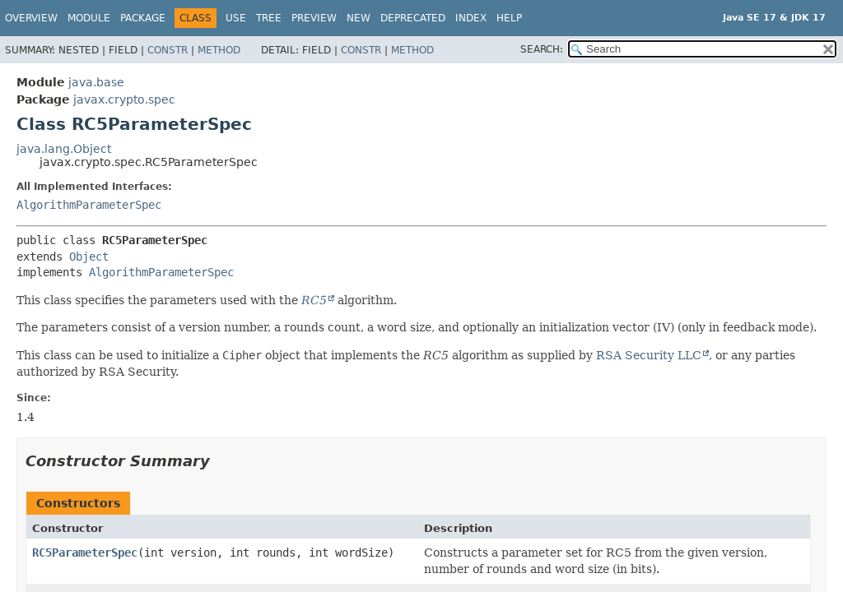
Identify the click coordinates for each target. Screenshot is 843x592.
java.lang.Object (63, 148)
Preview (314, 18)
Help (509, 18)
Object (89, 256)
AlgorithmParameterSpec (88, 204)
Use (236, 18)
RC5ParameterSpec (84, 552)
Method (219, 50)
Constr (167, 50)
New (358, 18)
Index (471, 18)
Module (89, 18)
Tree (269, 18)
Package (142, 18)
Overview (31, 18)
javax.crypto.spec (124, 99)
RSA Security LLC (648, 355)
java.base (96, 82)
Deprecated (412, 18)
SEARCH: (541, 49)
